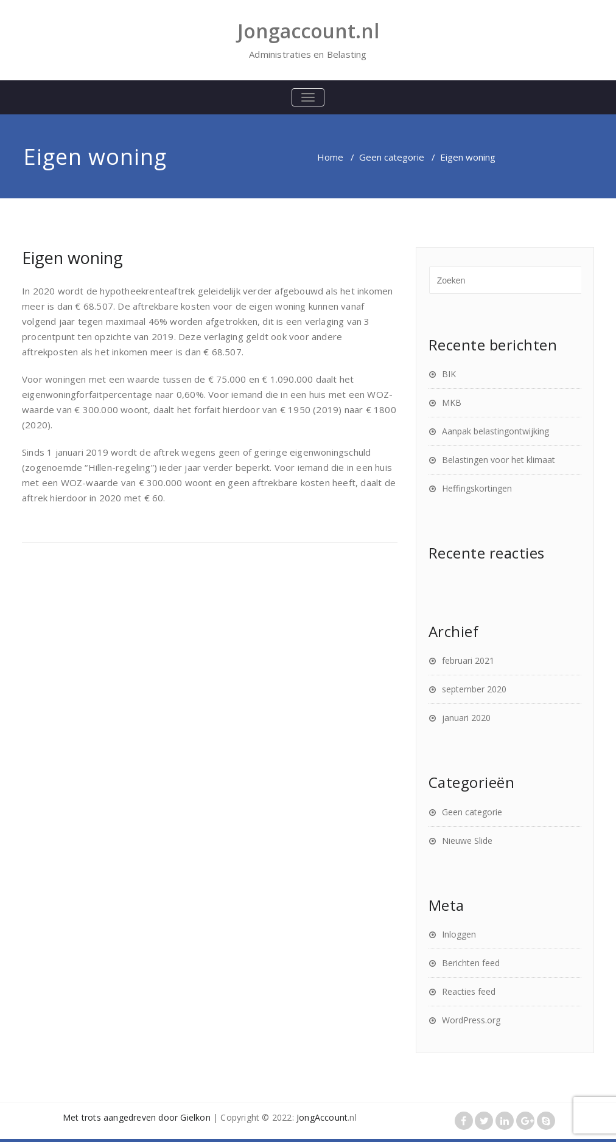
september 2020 (474, 689)
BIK (449, 374)
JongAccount (322, 1117)
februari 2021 (468, 660)
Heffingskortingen (477, 488)
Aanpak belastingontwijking (495, 431)
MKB (451, 402)
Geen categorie (391, 157)
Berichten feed (471, 963)
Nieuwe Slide (467, 840)
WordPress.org (471, 1020)
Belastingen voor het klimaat (498, 459)
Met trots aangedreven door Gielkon (137, 1117)
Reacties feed (468, 991)
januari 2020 (466, 717)
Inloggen (459, 934)
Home (330, 157)
